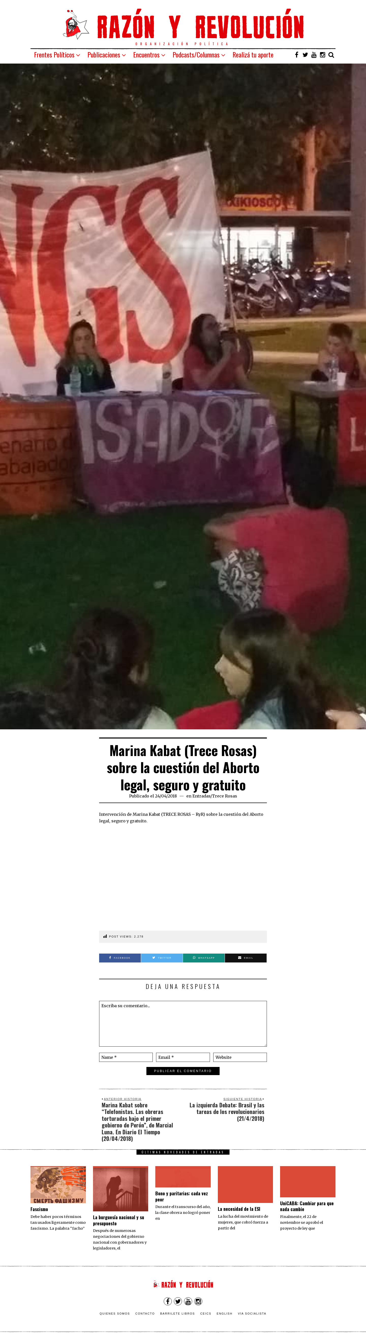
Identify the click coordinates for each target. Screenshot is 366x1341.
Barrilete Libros (177, 1313)
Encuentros (146, 54)
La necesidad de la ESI (239, 1209)
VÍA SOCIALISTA (252, 1313)
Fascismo (39, 1209)
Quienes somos (115, 1313)
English (225, 1313)
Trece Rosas (224, 795)
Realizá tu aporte (253, 54)
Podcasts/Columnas (196, 54)
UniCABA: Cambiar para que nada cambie (307, 1206)
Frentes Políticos (54, 54)
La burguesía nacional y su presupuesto (118, 1220)
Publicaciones (103, 54)
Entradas (201, 795)
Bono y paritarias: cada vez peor (181, 1196)
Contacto (145, 1313)
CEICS (205, 1313)
